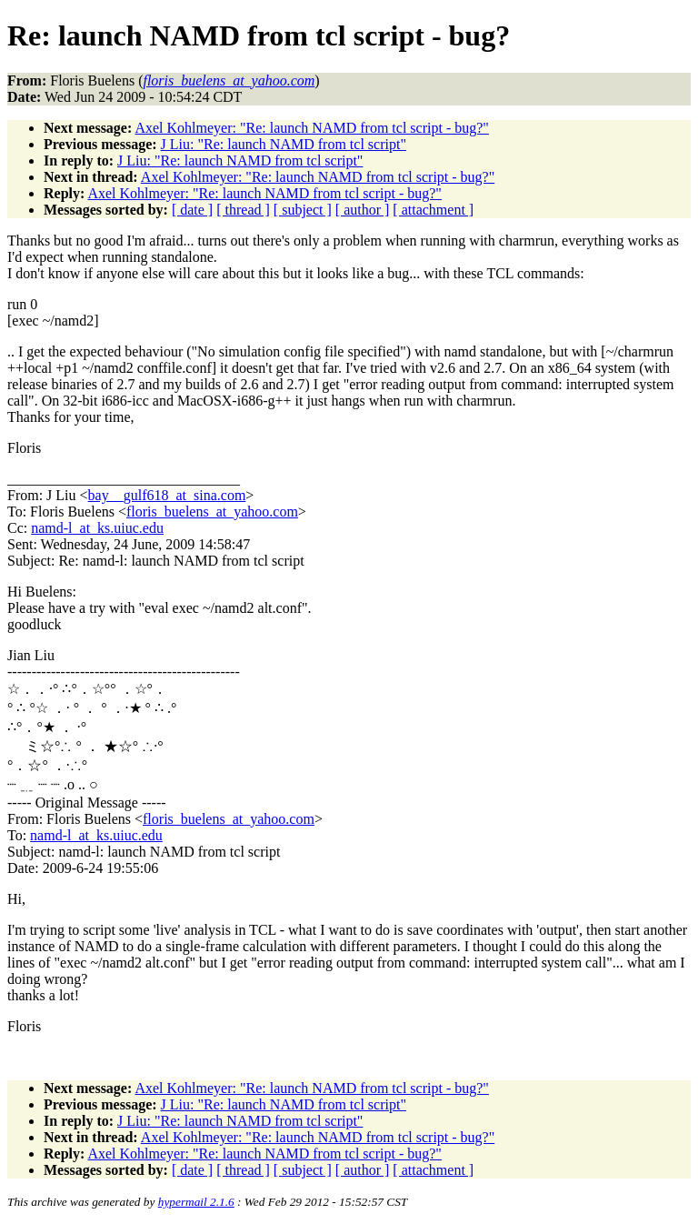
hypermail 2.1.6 (196, 1202)
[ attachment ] (433, 209)
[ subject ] (303, 209)
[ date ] (192, 209)
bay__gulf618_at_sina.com (167, 495)
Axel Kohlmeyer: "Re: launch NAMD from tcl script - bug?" (311, 127)
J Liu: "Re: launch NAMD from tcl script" (283, 144)
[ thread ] (243, 209)
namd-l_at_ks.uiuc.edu (97, 528)
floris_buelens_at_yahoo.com (212, 511)
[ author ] (362, 209)
